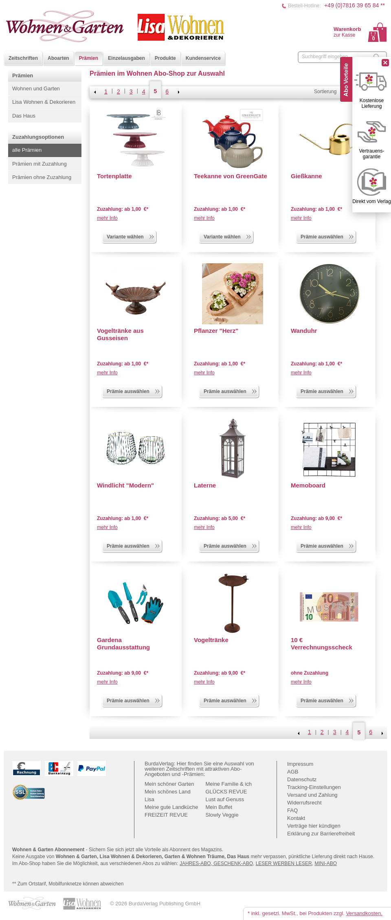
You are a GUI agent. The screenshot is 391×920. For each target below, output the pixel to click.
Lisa (149, 799)
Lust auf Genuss (225, 799)
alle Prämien (27, 150)
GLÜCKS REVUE (226, 792)
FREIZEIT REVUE (166, 815)
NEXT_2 (178, 92)
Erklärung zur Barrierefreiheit (321, 833)
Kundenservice (203, 58)
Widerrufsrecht (304, 803)
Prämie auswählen (327, 236)
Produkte (165, 58)
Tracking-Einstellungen (314, 787)
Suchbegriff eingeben (325, 56)
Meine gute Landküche (171, 807)
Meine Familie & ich (229, 784)
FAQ (292, 810)
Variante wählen (131, 236)
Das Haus (23, 116)
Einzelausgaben (126, 58)
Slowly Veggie (222, 815)
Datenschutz (301, 779)
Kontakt (296, 818)
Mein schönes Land (168, 792)
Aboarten (58, 58)
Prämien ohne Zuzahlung (41, 177)
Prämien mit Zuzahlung (39, 164)
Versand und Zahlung (312, 795)
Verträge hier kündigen (313, 826)
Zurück (95, 92)
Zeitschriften (23, 58)
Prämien (88, 58)
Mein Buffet (219, 807)
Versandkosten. (364, 913)
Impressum (300, 764)
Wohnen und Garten (36, 88)
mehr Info (107, 218)
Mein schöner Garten (169, 784)
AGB (292, 772)
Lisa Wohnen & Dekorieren (43, 102)
